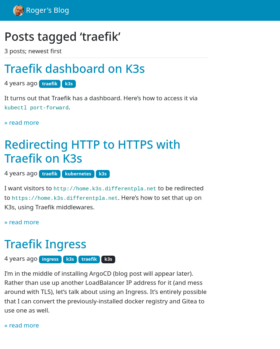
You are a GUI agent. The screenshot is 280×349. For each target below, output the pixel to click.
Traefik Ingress (45, 244)
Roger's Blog (41, 10)
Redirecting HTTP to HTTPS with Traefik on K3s (92, 151)
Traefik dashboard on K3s (74, 68)
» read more (21, 122)
